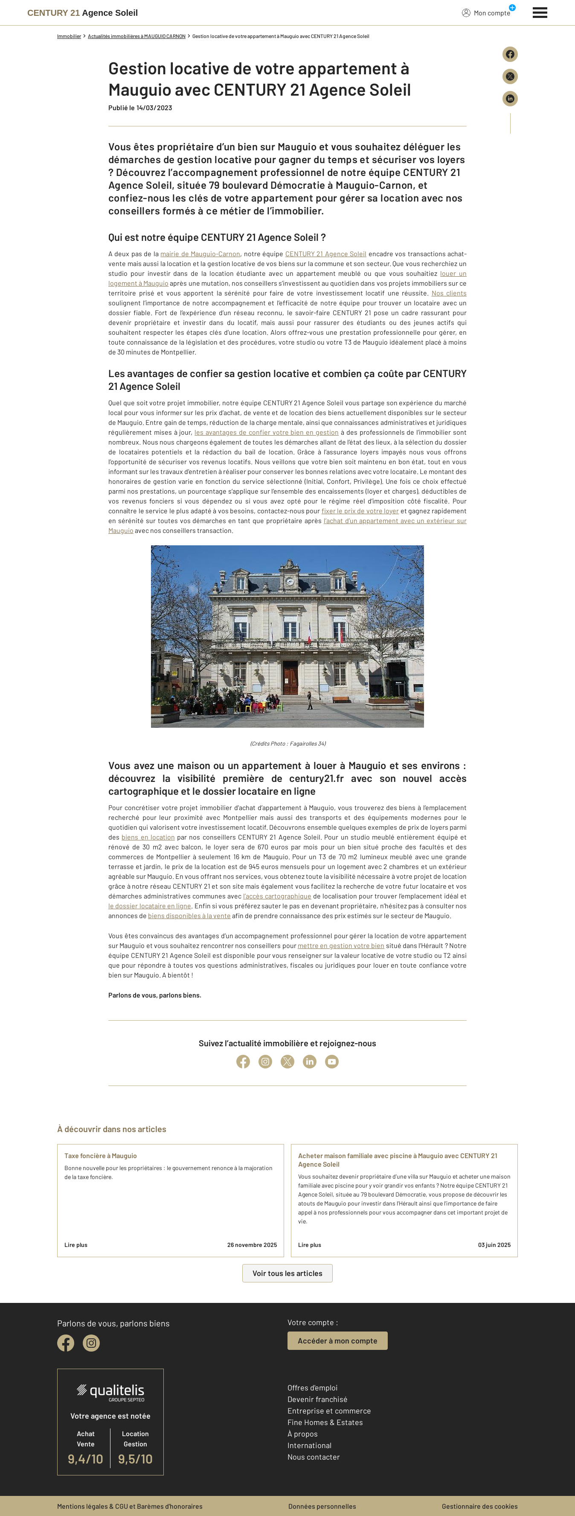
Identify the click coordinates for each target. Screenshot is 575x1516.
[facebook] (65, 1343)
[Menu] (540, 11)
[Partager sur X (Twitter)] (510, 76)
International (309, 1445)
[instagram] (91, 1343)
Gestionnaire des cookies (480, 1506)
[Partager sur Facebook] (510, 54)
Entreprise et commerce (329, 1410)
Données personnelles (322, 1506)
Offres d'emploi (313, 1387)
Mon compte (486, 12)
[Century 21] (82, 13)
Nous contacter (314, 1456)
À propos (303, 1433)
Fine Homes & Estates (325, 1422)
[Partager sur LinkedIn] (510, 98)
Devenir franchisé (318, 1399)
